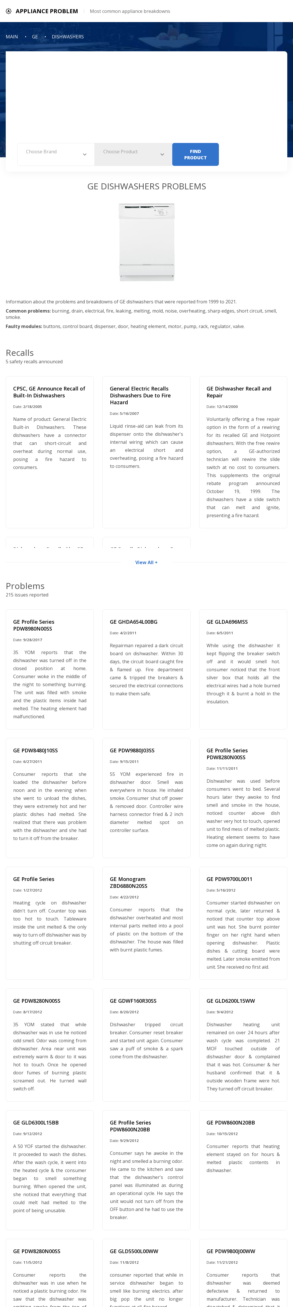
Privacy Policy (119, 1282)
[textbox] (55, 151)
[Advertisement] (146, 100)
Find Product (195, 154)
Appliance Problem (172, 1268)
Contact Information (166, 1282)
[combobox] (56, 154)
